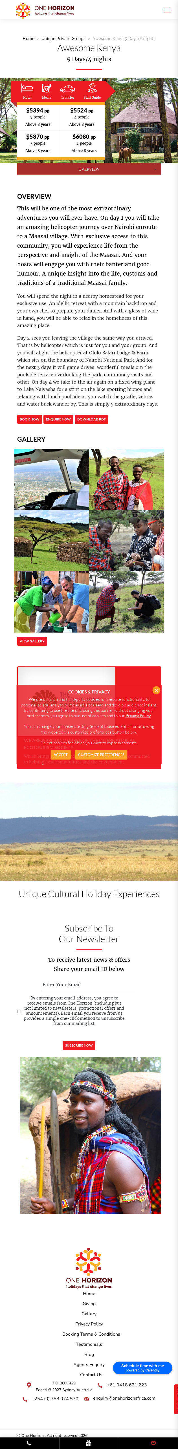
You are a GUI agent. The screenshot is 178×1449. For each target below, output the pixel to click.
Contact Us (91, 1375)
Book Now (29, 419)
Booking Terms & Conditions (91, 1334)
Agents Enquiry (89, 1365)
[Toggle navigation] (166, 10)
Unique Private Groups (63, 38)
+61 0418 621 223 (127, 1385)
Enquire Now (58, 419)
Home (28, 38)
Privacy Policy (89, 1324)
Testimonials (89, 1344)
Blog (89, 1354)
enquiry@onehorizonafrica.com (124, 1398)
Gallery (89, 1314)
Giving (89, 1304)
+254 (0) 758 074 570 (55, 1399)
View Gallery (32, 641)
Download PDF (91, 419)
